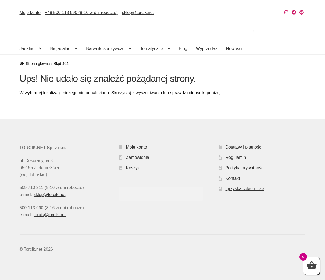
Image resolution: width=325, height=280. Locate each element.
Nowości (234, 48)
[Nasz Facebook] (294, 12)
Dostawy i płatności (244, 147)
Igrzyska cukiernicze (245, 188)
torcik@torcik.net (50, 214)
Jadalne (27, 48)
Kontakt (233, 178)
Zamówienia (137, 157)
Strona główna (38, 63)
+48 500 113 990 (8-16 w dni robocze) (81, 12)
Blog (183, 48)
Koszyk (133, 168)
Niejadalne (60, 48)
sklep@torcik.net (138, 12)
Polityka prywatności (245, 168)
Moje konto (30, 12)
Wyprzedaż (206, 48)
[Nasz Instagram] (286, 12)
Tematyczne (151, 48)
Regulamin (236, 157)
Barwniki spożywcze (105, 48)
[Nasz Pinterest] (301, 12)
